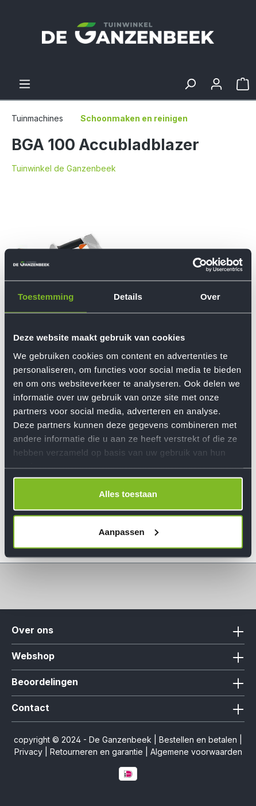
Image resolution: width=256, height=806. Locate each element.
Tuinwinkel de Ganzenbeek (63, 168)
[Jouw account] (216, 84)
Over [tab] (210, 296)
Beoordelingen (44, 681)
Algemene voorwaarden (196, 752)
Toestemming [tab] (46, 296)
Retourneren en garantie (96, 752)
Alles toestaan (128, 494)
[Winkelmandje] (243, 84)
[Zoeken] (190, 84)
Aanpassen (128, 531)
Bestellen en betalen (198, 739)
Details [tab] (128, 296)
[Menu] (24, 84)
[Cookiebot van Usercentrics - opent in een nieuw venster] (192, 264)
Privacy (28, 752)
